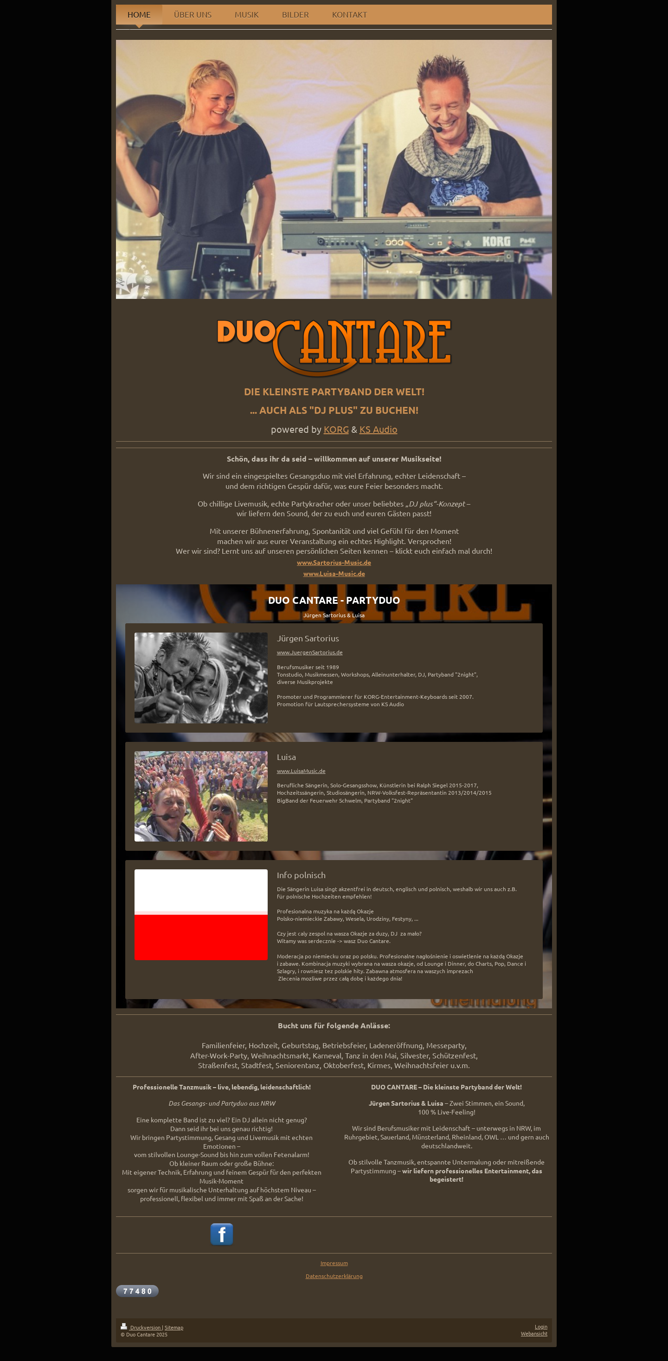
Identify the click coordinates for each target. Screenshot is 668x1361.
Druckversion (141, 1327)
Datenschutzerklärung (334, 1275)
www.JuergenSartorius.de (310, 652)
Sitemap (174, 1327)
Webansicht (534, 1333)
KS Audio (379, 429)
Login (541, 1326)
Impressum (334, 1262)
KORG (336, 429)
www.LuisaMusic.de (301, 770)
